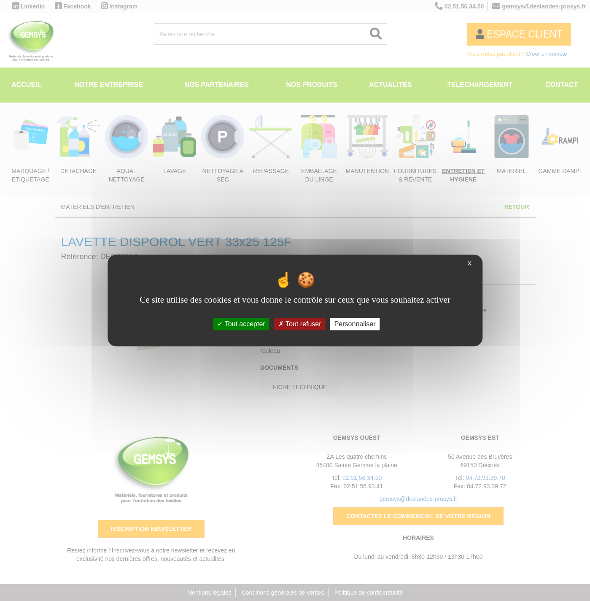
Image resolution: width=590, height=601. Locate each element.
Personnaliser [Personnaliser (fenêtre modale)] (355, 324)
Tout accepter (241, 324)
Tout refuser (299, 324)
